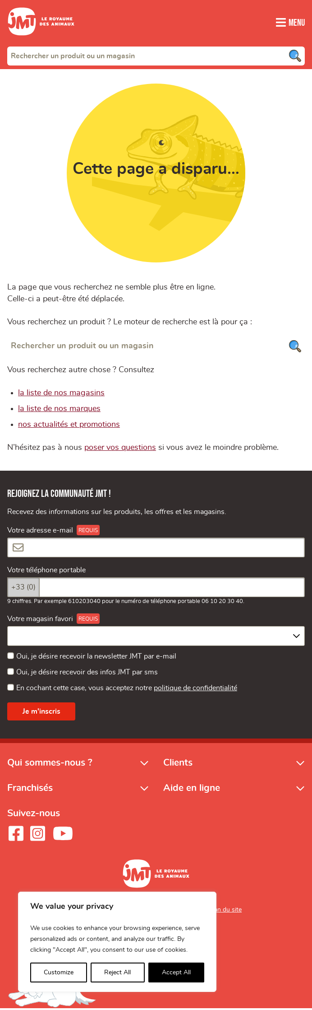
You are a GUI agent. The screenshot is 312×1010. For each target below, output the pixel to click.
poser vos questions (120, 449)
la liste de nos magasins (61, 394)
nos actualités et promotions (69, 426)
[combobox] (156, 55)
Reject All (117, 972)
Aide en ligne (191, 790)
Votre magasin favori (40, 620)
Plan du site (225, 911)
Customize (58, 972)
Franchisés (30, 790)
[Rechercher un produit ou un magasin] (156, 347)
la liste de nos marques (59, 410)
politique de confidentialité (195, 689)
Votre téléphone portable (46, 571)
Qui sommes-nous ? (49, 764)
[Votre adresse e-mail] (156, 549)
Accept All (176, 972)
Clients (178, 764)
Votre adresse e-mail (40, 531)
